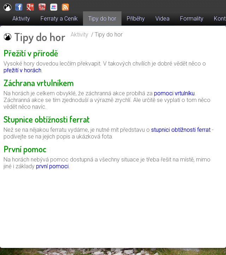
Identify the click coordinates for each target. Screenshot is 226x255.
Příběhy (136, 18)
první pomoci (52, 166)
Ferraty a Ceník (59, 18)
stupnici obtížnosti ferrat (180, 129)
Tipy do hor (102, 18)
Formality (191, 18)
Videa (162, 18)
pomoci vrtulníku (174, 93)
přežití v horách (22, 70)
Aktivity (21, 18)
